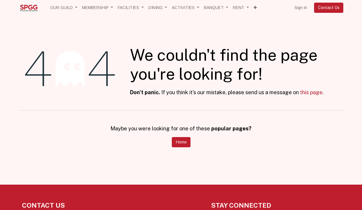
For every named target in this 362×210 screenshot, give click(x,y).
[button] (255, 7)
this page (311, 92)
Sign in (301, 7)
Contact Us (329, 7)
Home (181, 142)
